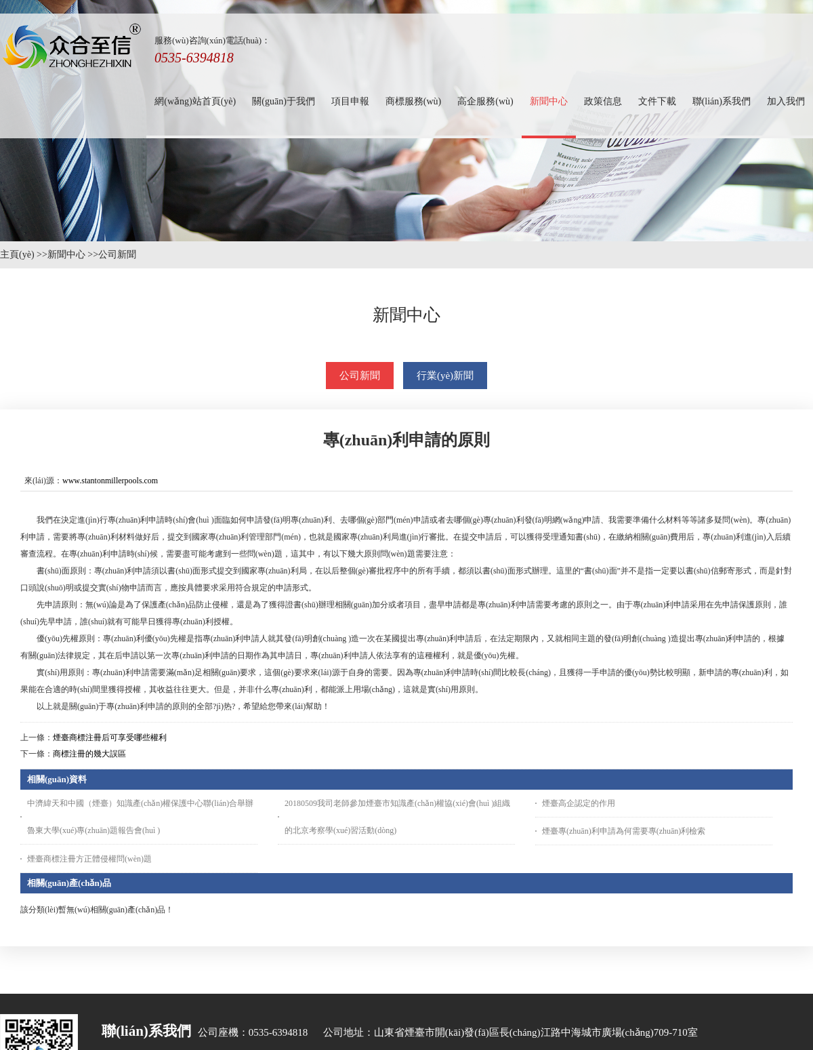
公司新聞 (117, 254)
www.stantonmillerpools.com (110, 480)
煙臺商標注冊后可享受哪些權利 (110, 737)
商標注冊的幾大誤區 (89, 754)
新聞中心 (66, 254)
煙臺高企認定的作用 (578, 803)
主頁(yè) (17, 254)
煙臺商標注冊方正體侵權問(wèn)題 (89, 859)
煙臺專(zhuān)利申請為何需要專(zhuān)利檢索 (623, 831)
